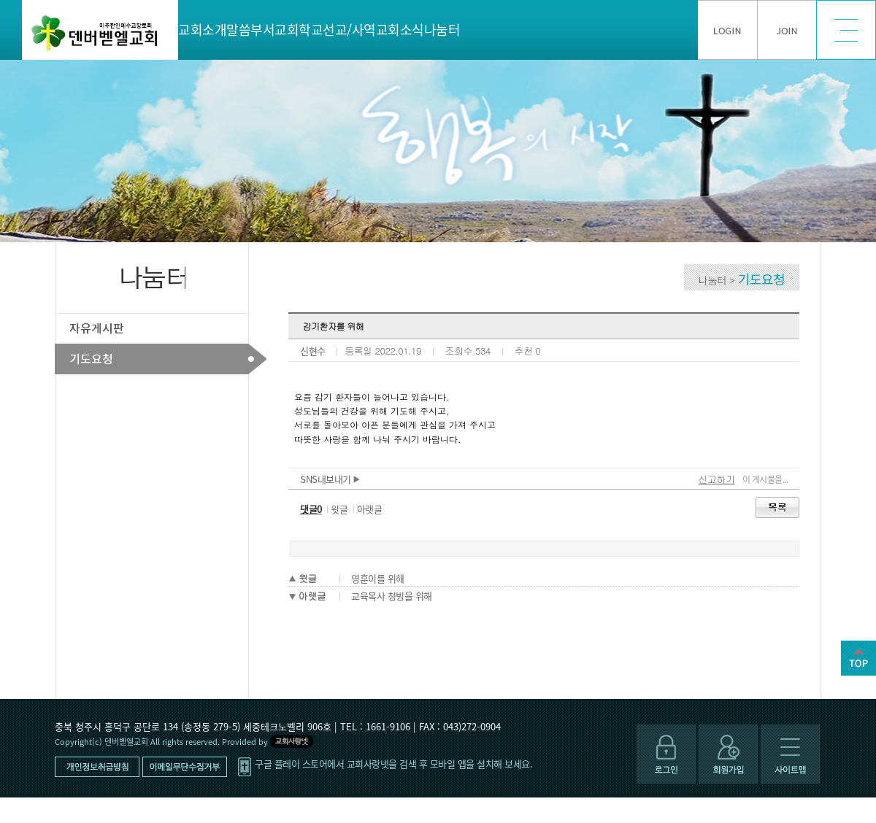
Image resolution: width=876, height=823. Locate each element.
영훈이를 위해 (377, 578)
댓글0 (311, 509)
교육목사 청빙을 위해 (391, 596)
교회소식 (400, 29)
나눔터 (442, 29)
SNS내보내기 (330, 479)
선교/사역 (349, 29)
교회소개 (202, 29)
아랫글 (370, 509)
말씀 (238, 29)
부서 (262, 29)
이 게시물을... (765, 479)
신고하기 (717, 479)
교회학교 (298, 29)
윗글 (339, 509)
